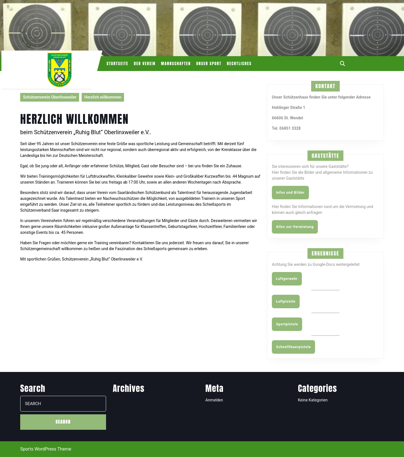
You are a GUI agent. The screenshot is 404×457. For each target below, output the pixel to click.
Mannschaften (176, 64)
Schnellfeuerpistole (293, 347)
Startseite (117, 64)
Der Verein (145, 64)
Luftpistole (285, 301)
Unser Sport (208, 64)
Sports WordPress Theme (45, 449)
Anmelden (214, 400)
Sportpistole (287, 324)
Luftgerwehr (287, 279)
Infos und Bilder (290, 193)
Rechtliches (239, 64)
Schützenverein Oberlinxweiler (49, 97)
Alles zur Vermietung (295, 227)
